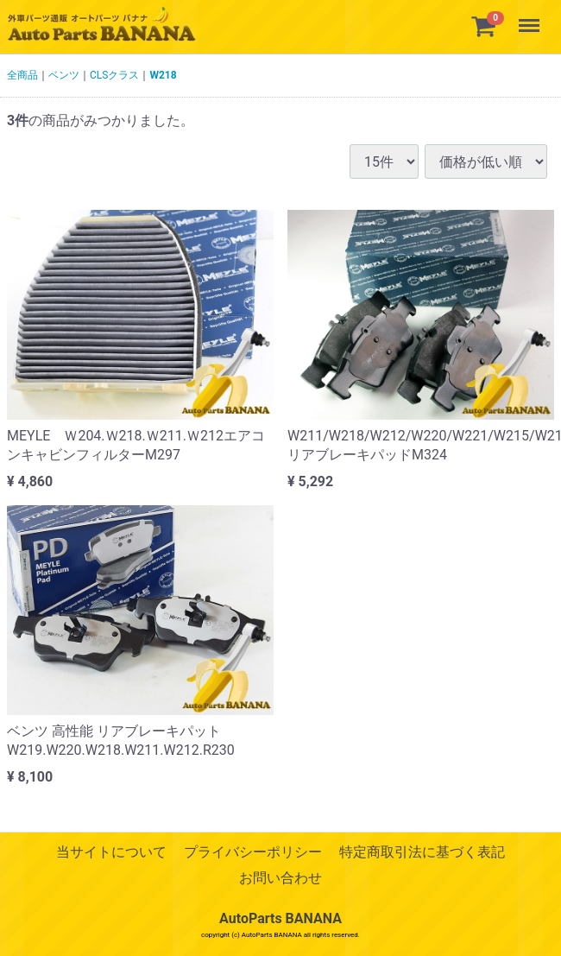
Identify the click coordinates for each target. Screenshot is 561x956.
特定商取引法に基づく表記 (422, 852)
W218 (162, 75)
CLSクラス (114, 75)
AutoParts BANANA (280, 918)
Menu (531, 17)
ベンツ (63, 75)
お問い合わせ (280, 879)
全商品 (22, 75)
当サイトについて (111, 852)
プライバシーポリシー (253, 852)
